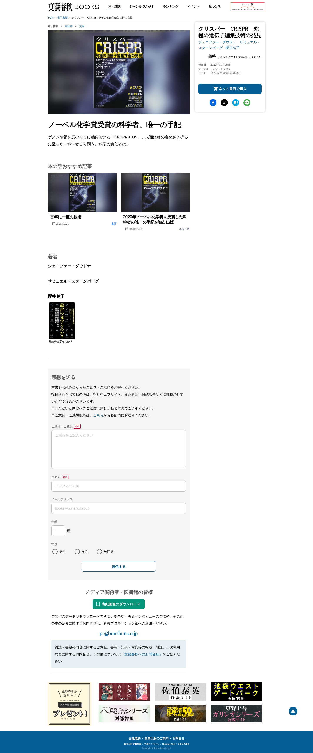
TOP (50, 17)
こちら (98, 415)
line (246, 102)
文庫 (81, 26)
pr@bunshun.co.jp (119, 633)
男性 (62, 551)
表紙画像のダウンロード (121, 604)
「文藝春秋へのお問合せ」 (142, 654)
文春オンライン (151, 744)
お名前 (55, 477)
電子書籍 (62, 17)
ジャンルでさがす (142, 6)
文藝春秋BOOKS (73, 7)
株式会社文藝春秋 (132, 744)
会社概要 (134, 738)
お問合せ (178, 738)
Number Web (168, 744)
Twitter (224, 102)
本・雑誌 (114, 6)
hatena (235, 102)
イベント (193, 6)
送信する (119, 567)
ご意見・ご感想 (62, 426)
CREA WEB (183, 744)
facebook (213, 102)
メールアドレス (62, 499)
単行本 (69, 26)
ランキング (170, 6)
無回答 (108, 551)
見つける (215, 6)
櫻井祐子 (233, 48)
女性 (84, 551)
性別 (54, 544)
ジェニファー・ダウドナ (217, 42)
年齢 (54, 521)
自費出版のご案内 (156, 738)
